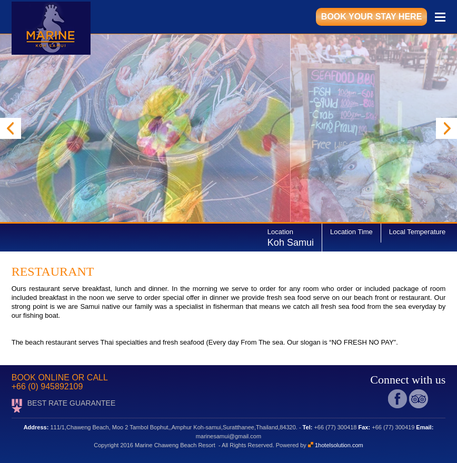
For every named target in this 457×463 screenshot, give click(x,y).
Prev (10, 128)
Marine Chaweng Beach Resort (176, 445)
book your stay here (371, 16)
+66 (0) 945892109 (47, 386)
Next (446, 128)
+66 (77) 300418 (335, 427)
